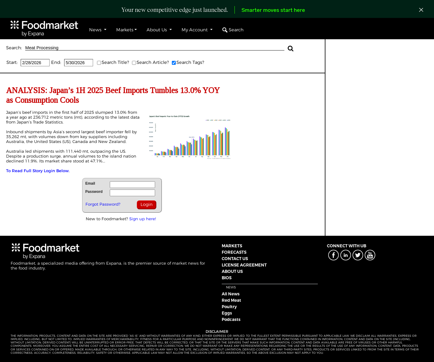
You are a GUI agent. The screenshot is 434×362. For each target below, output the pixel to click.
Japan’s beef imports (27, 112)
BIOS (226, 277)
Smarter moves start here (273, 10)
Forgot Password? (102, 204)
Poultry (229, 306)
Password (94, 192)
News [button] (96, 30)
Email (90, 183)
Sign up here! (142, 218)
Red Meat (231, 300)
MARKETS (232, 245)
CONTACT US (235, 258)
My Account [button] (195, 30)
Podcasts (231, 319)
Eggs (227, 313)
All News (231, 293)
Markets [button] (125, 30)
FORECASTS (234, 252)
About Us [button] (157, 30)
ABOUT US (232, 271)
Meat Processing (154, 47)
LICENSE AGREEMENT (244, 265)
